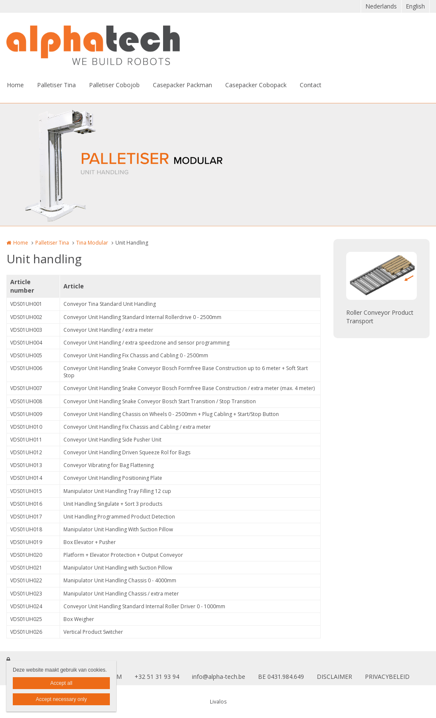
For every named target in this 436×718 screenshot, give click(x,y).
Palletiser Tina (56, 85)
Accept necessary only (61, 699)
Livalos (218, 701)
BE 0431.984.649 (281, 676)
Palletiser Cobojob (114, 85)
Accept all (61, 683)
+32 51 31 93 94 (157, 676)
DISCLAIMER (334, 676)
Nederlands (381, 6)
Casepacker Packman (182, 85)
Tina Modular (92, 242)
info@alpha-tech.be (218, 676)
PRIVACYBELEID (387, 676)
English (415, 6)
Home (15, 85)
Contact (310, 85)
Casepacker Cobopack (256, 85)
